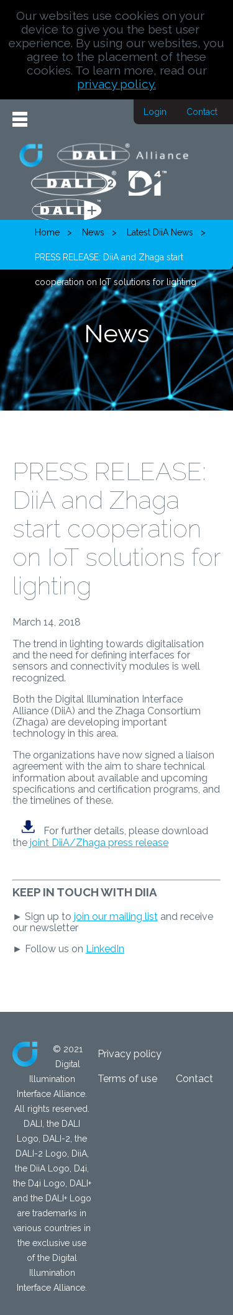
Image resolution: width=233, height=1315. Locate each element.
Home (47, 232)
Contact (201, 112)
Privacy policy (130, 1054)
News (93, 232)
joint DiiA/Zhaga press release (99, 843)
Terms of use (127, 1079)
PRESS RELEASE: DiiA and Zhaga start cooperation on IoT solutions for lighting (115, 261)
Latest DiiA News (160, 232)
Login (155, 112)
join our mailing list (116, 916)
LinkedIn (105, 949)
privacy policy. (116, 84)
